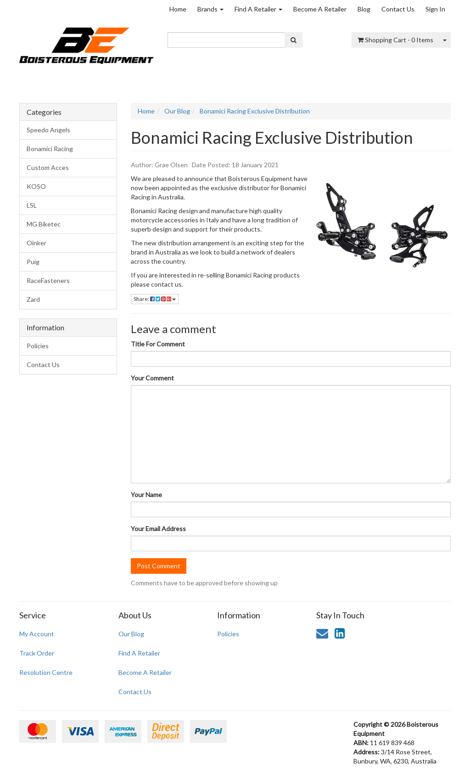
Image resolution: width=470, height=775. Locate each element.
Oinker (36, 243)
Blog (364, 9)
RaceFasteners (48, 280)
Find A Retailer (258, 9)
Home (177, 9)
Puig (33, 262)
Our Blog (131, 634)
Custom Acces (48, 167)
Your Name (146, 494)
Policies (38, 346)
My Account (36, 634)
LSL (32, 205)
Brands (210, 9)
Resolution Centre (46, 672)
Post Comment (158, 566)
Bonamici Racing (50, 149)
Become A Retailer (320, 9)
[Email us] (322, 633)
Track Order (36, 653)
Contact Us (397, 9)
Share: (155, 298)
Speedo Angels (48, 130)
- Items (395, 40)
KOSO (36, 186)
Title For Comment (158, 344)
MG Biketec (44, 224)
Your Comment (152, 378)
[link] (340, 633)
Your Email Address (158, 528)
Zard (33, 299)
